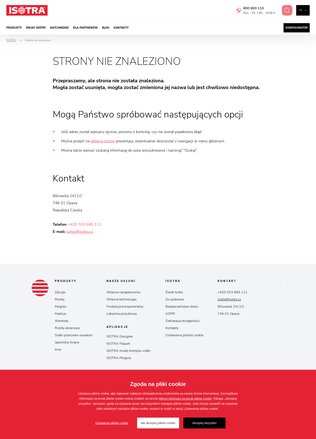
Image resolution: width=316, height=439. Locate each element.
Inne (58, 349)
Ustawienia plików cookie (184, 335)
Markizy (60, 313)
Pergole (60, 306)
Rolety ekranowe (67, 328)
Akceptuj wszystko (204, 423)
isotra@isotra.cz (79, 231)
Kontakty (121, 28)
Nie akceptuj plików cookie (158, 423)
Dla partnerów (85, 28)
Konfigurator (297, 28)
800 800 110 (251, 8)
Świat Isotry (36, 28)
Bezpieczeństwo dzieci (181, 306)
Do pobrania (174, 299)
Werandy (61, 321)
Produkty (14, 28)
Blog (105, 28)
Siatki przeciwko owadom (74, 335)
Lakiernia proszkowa (121, 313)
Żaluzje (60, 292)
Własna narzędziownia (123, 292)
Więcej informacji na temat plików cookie (185, 398)
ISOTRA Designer (119, 336)
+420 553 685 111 (84, 224)
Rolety (60, 299)
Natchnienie (59, 28)
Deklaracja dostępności (182, 321)
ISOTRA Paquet (118, 343)
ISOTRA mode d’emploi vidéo (128, 350)
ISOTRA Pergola (118, 358)
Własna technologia (121, 299)
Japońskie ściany (67, 342)
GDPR (170, 313)
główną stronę (103, 141)
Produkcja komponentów (124, 306)
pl (301, 10)
